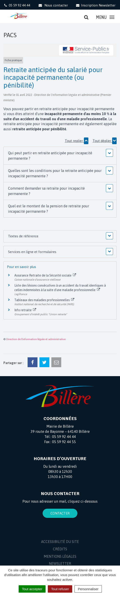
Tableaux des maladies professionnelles (44, 300)
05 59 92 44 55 (64, 442)
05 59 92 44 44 (64, 437)
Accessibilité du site (60, 542)
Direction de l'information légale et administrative (35, 339)
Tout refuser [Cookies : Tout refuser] (60, 589)
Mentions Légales (60, 556)
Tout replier (76, 140)
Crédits (60, 549)
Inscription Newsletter (96, 5)
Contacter (60, 513)
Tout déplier (105, 140)
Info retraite (25, 310)
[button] (60, 155)
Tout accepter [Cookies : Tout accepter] (32, 589)
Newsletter (60, 564)
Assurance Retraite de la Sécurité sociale (45, 275)
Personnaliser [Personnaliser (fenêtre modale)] (88, 589)
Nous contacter (53, 5)
